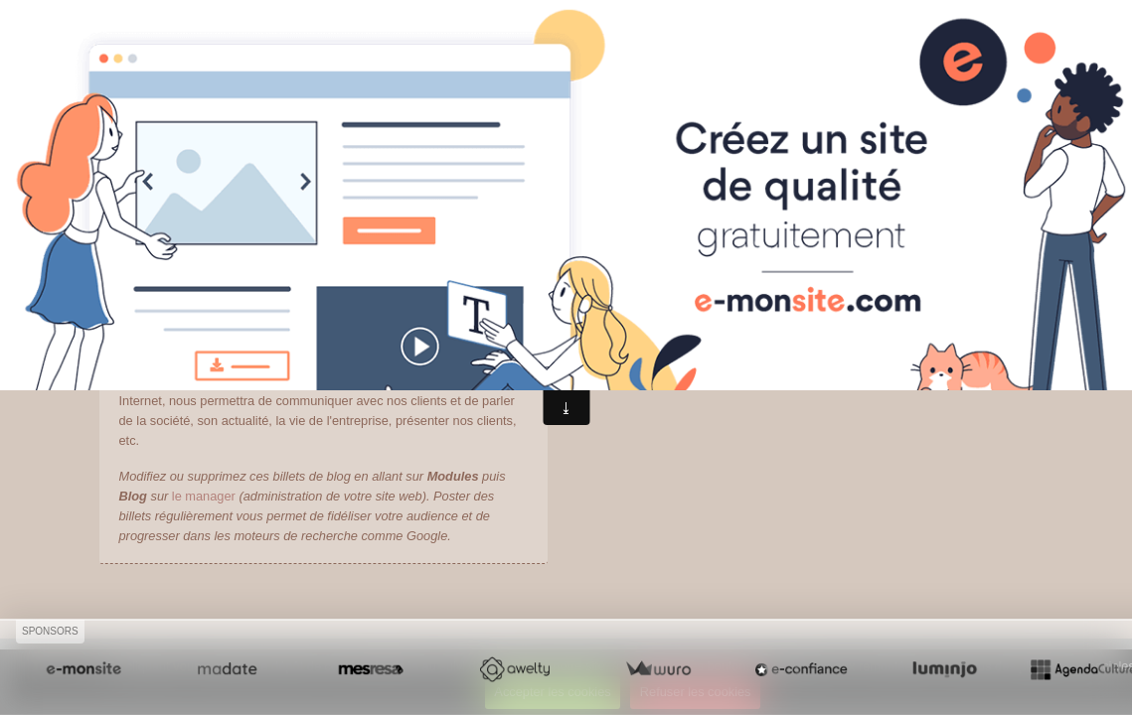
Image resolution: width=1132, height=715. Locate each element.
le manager (204, 496)
